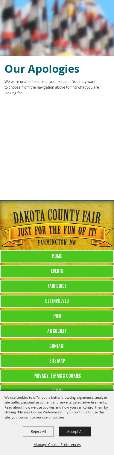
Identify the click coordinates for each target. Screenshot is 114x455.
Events (57, 271)
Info (57, 316)
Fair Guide (57, 286)
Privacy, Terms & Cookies (57, 376)
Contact (57, 346)
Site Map (57, 361)
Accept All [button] (75, 431)
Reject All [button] (38, 431)
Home (57, 256)
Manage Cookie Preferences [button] (57, 444)
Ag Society (57, 331)
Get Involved (57, 301)
